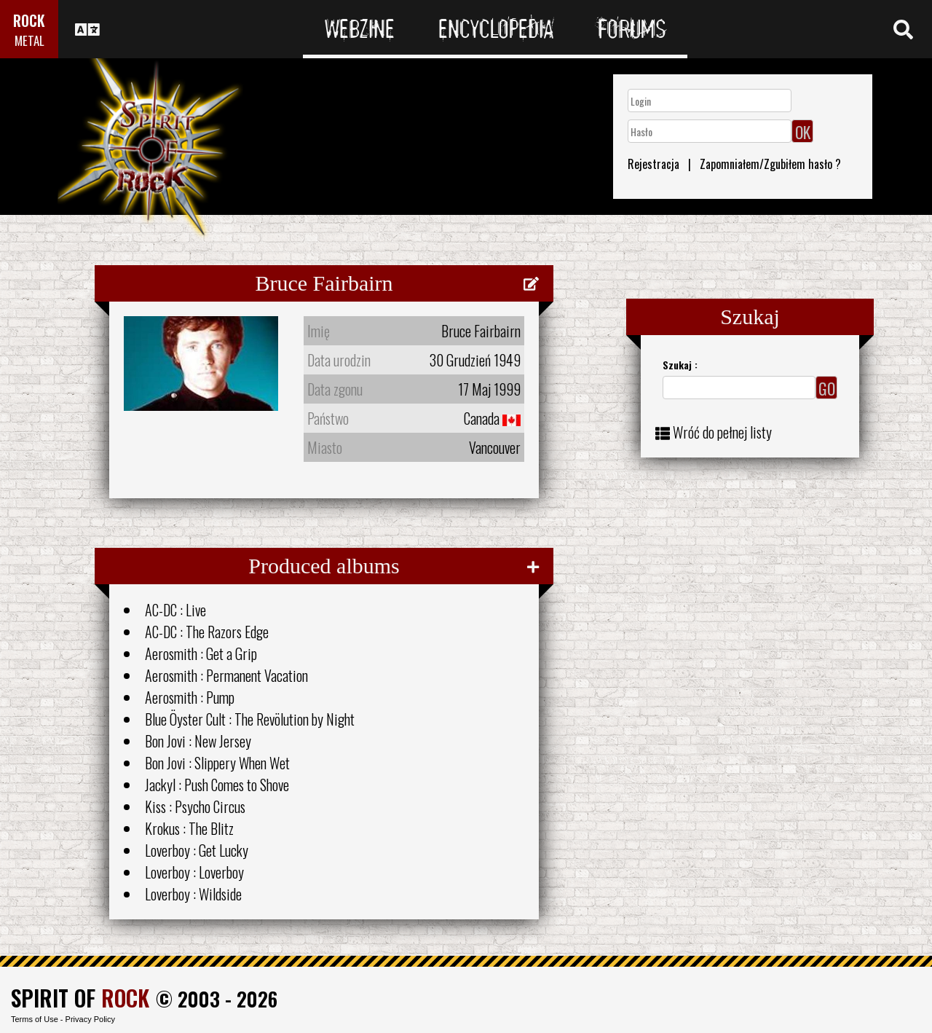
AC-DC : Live (175, 610)
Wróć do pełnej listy (722, 432)
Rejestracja (653, 164)
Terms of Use (34, 1019)
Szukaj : (680, 364)
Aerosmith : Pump (189, 697)
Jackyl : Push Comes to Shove (217, 785)
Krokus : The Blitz (189, 828)
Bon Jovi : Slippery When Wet (217, 763)
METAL (29, 40)
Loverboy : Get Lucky (196, 850)
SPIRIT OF (80, 997)
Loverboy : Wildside (193, 894)
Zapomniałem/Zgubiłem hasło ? (770, 164)
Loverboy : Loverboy (194, 872)
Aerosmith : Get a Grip (201, 653)
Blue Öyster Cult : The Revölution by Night (250, 719)
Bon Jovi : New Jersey (198, 741)
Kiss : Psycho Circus (195, 806)
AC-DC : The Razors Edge (207, 632)
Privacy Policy (90, 1019)
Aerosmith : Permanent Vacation (226, 675)
